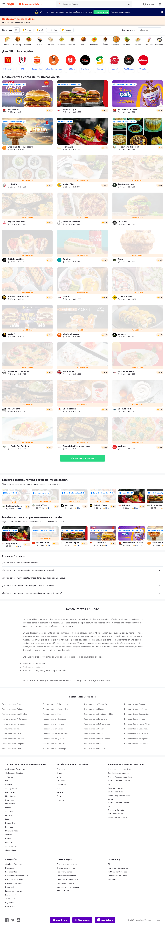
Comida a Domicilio (116, 810)
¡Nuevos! (66, 30)
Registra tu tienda (64, 872)
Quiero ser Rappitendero (67, 879)
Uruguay (60, 800)
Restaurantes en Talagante (136, 738)
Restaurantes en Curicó (53, 729)
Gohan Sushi (10, 850)
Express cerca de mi (13, 883)
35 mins (52, 30)
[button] (30, 4)
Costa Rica (61, 784)
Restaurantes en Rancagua (13, 724)
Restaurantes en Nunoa (94, 709)
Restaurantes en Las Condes (14, 714)
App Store (59, 920)
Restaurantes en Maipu (53, 714)
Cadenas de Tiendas (14, 773)
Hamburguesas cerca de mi (119, 769)
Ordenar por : (128, 30)
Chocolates (10, 906)
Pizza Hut (9, 842)
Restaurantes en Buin (93, 743)
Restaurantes (11, 872)
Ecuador (60, 788)
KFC (7, 781)
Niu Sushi (9, 815)
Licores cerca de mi (13, 891)
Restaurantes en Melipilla (13, 743)
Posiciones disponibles (66, 875)
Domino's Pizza (11, 831)
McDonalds (10, 804)
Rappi (5, 23)
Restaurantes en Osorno (12, 748)
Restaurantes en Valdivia (12, 734)
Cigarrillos (9, 902)
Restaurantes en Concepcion (136, 714)
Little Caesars (11, 796)
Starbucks (9, 800)
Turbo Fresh (10, 899)
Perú (59, 796)
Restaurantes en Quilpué (12, 709)
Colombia (61, 781)
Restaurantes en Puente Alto (55, 709)
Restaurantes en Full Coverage (97, 724)
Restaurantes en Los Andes (136, 743)
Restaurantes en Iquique (134, 719)
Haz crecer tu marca (65, 883)
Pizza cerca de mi (115, 788)
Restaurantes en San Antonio (55, 743)
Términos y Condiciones (118, 868)
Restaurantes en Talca (11, 729)
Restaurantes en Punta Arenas (97, 738)
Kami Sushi (10, 827)
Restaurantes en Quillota (53, 738)
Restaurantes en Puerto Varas (56, 734)
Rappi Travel (10, 895)
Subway (8, 784)
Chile (59, 777)
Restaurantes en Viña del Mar (55, 704)
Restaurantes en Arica (11, 704)
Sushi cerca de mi (115, 792)
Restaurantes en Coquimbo (54, 719)
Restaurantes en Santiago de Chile (98, 714)
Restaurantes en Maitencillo (136, 734)
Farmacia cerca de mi (14, 879)
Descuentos (10, 868)
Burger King (10, 823)
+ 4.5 (39, 30)
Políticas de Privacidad (117, 872)
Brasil (59, 773)
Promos (26, 30)
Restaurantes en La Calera (95, 748)
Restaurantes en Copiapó (13, 738)
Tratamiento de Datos (117, 875)
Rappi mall (9, 887)
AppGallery (105, 920)
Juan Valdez (10, 811)
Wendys (8, 834)
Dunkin (8, 807)
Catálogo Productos (13, 864)
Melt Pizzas (10, 792)
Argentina (61, 769)
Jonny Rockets (11, 846)
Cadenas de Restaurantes (16, 769)
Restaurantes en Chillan (94, 729)
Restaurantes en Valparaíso (95, 704)
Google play (82, 920)
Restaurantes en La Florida (135, 709)
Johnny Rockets (11, 788)
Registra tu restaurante (67, 864)
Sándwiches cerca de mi (118, 773)
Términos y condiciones (120, 12)
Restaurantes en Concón (134, 704)
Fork (7, 819)
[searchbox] (93, 4)
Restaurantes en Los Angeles (137, 729)
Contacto (112, 879)
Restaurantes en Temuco (53, 724)
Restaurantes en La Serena (95, 719)
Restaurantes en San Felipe (54, 748)
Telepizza (9, 777)
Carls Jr (8, 838)
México (60, 792)
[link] (27, 96)
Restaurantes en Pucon (94, 734)
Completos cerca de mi (118, 817)
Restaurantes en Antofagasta (14, 719)
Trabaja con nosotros (66, 868)
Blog (110, 864)
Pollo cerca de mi (115, 814)
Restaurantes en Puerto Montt (137, 724)
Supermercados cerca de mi (17, 875)
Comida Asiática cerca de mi (120, 777)
